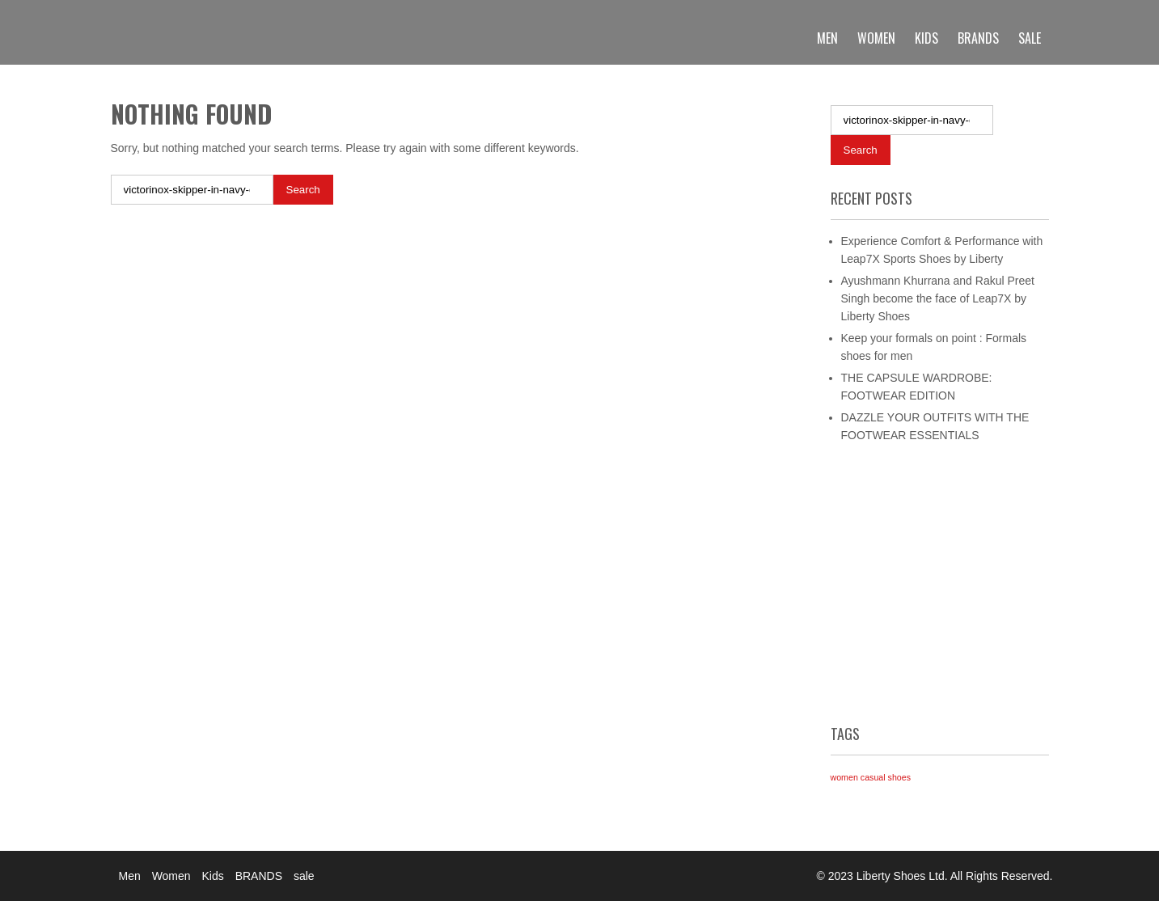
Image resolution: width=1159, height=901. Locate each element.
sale (1029, 38)
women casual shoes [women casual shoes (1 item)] (871, 777)
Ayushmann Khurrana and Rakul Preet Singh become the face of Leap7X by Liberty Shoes (937, 298)
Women (876, 38)
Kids (926, 38)
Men (827, 38)
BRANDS (978, 38)
